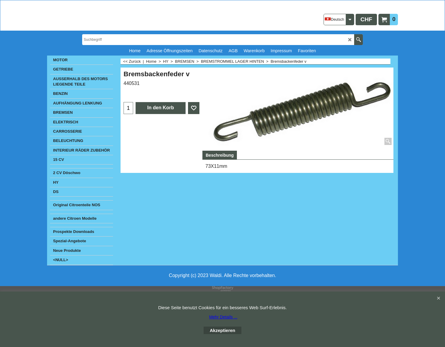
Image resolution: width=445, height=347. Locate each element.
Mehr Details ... (223, 317)
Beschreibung (220, 155)
